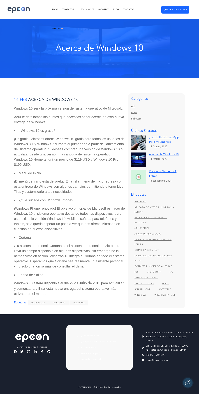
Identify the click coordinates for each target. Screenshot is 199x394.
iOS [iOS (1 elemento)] (136, 272)
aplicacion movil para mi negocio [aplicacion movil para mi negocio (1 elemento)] (150, 220)
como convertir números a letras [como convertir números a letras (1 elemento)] (152, 242)
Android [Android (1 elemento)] (140, 202)
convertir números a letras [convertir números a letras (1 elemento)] (153, 266)
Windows (79, 303)
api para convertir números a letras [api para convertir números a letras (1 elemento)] (154, 209)
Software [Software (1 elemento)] (164, 289)
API (133, 106)
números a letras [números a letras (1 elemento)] (146, 278)
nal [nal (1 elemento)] (171, 272)
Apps (134, 112)
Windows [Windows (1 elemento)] (140, 295)
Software (59, 303)
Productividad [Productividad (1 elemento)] (144, 284)
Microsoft (38, 303)
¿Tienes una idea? (175, 10)
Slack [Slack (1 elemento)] (165, 284)
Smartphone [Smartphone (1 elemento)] (142, 289)
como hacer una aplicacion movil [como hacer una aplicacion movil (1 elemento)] (153, 258)
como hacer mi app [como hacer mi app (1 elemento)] (147, 250)
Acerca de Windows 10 (164, 154)
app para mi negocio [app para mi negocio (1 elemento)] (147, 234)
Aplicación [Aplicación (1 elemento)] (141, 228)
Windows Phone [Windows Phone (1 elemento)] (165, 295)
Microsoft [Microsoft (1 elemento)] (154, 272)
